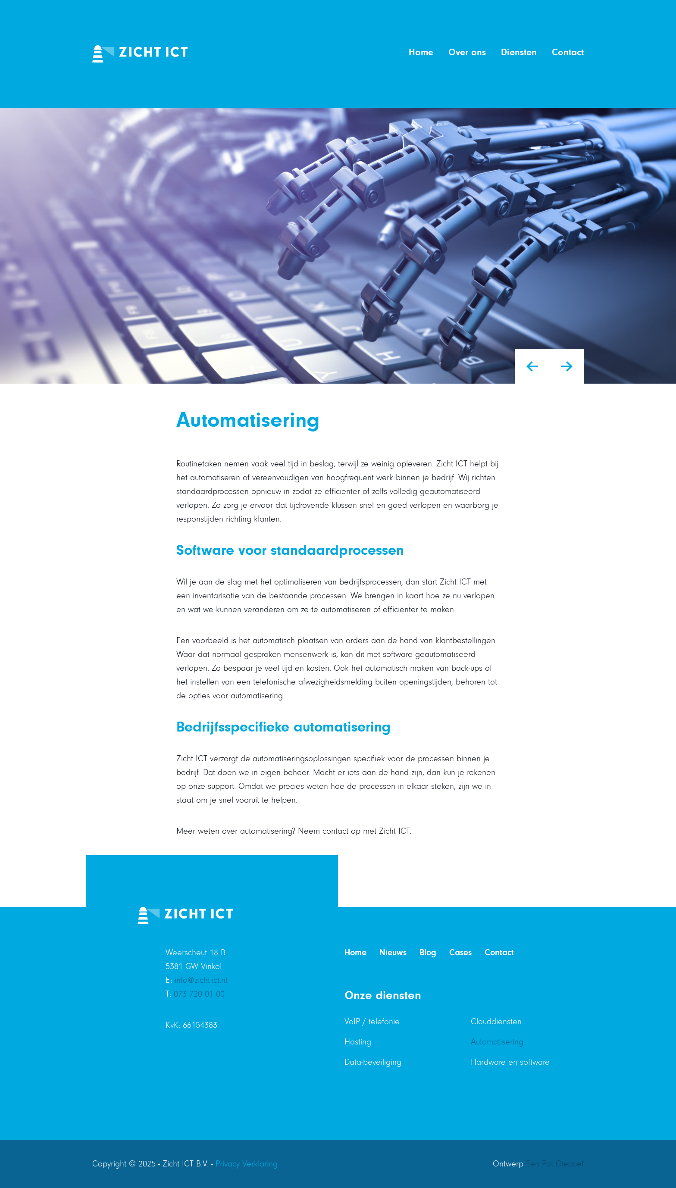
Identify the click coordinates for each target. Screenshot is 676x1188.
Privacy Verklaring (247, 1164)
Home (421, 52)
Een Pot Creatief (555, 1164)
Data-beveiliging (372, 1062)
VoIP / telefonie (372, 1021)
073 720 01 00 (199, 994)
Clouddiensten (496, 1021)
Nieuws (393, 952)
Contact (568, 52)
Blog (427, 952)
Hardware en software (510, 1062)
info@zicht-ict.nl (201, 980)
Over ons (467, 52)
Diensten (519, 52)
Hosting (357, 1042)
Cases (460, 952)
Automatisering (497, 1042)
